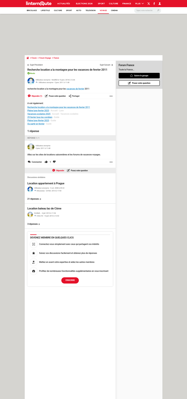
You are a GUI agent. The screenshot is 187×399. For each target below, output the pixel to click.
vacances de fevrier (75, 88)
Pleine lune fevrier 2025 (38, 110)
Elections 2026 (84, 3)
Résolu (32, 73)
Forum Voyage (45, 58)
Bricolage (32, 10)
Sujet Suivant (105, 65)
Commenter (36, 162)
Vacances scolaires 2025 (38, 114)
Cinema (114, 10)
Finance (126, 3)
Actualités (63, 3)
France (56, 58)
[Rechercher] (147, 10)
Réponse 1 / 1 (33, 138)
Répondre (60, 170)
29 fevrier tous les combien (39, 117)
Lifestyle (45, 10)
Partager (74, 96)
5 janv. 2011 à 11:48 (62, 82)
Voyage (103, 10)
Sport (101, 3)
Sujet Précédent (36, 65)
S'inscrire (70, 280)
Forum (34, 58)
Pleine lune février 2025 (38, 120)
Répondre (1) (36, 96)
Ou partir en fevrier (36, 124)
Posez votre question (57, 96)
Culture (113, 3)
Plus (139, 3)
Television (90, 10)
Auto (78, 10)
